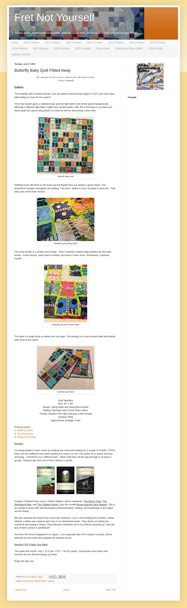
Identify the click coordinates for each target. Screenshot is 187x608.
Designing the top (26, 437)
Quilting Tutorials (21, 54)
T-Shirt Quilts (155, 48)
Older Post (111, 590)
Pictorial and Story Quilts (129, 48)
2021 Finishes (116, 42)
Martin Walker (41, 581)
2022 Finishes (94, 42)
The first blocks (25, 433)
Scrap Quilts (103, 48)
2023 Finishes (73, 42)
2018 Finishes (19, 48)
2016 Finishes (61, 48)
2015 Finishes (83, 48)
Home (15, 42)
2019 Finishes (158, 42)
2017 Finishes (40, 48)
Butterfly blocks (25, 430)
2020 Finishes (137, 42)
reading (51, 581)
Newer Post (20, 590)
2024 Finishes (52, 42)
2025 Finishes (31, 42)
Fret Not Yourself (54, 17)
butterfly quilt (28, 581)
